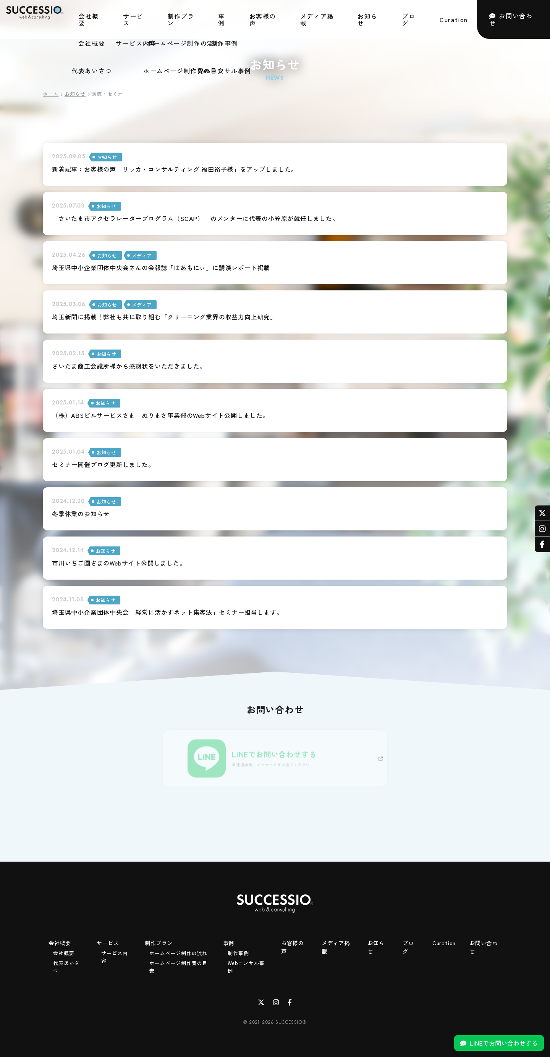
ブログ (408, 18)
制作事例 (238, 951)
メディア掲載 (317, 18)
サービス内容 (114, 955)
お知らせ (368, 18)
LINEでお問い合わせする (503, 1042)
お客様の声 (262, 18)
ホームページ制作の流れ (178, 951)
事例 (221, 18)
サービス (133, 18)
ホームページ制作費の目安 (178, 965)
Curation (454, 18)
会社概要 (89, 18)
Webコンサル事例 (246, 965)
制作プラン (180, 18)
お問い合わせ (511, 18)
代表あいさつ (66, 965)
